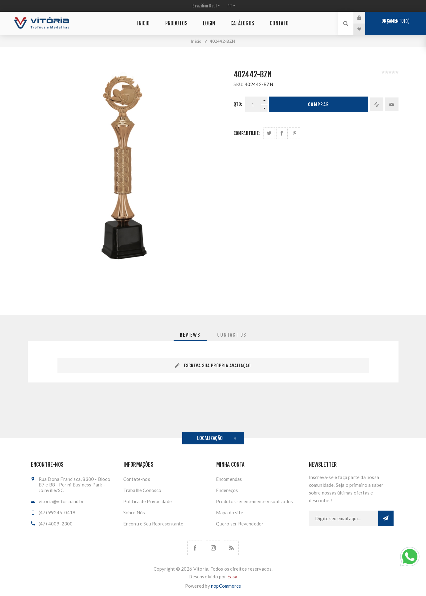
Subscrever (386, 518)
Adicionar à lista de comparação (376, 104)
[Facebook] (195, 548)
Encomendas (229, 479)
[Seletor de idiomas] (230, 6)
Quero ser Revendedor (240, 523)
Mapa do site (229, 512)
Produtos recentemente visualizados (254, 501)
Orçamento (395, 21)
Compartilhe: (247, 133)
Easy (232, 576)
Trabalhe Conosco (142, 490)
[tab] (190, 335)
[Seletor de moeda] (205, 6)
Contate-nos (136, 479)
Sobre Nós (134, 512)
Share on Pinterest (294, 133)
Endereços (227, 490)
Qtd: (238, 104)
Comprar (318, 104)
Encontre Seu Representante (153, 523)
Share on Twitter (269, 133)
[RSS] (231, 548)
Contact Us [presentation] (232, 335)
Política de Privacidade (147, 501)
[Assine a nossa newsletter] (343, 518)
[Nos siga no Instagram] (213, 548)
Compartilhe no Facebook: (282, 133)
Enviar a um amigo (392, 104)
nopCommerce (226, 586)
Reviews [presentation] (190, 335)
